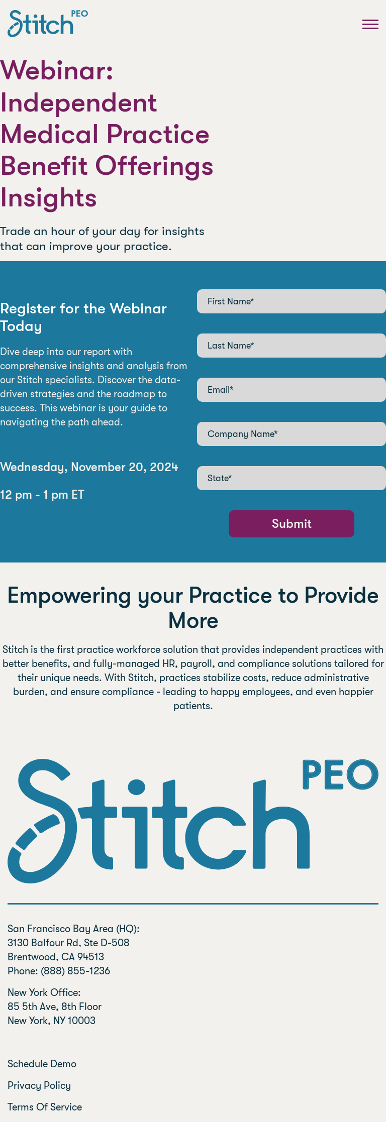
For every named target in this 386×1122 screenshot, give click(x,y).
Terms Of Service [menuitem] (46, 1107)
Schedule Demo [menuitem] (42, 1064)
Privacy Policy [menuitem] (39, 1085)
